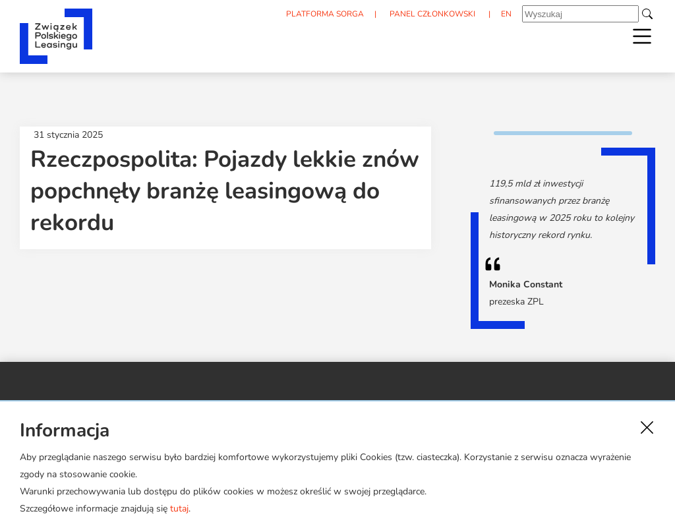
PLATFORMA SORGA (325, 14)
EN (506, 14)
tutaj (179, 508)
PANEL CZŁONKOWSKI (432, 14)
